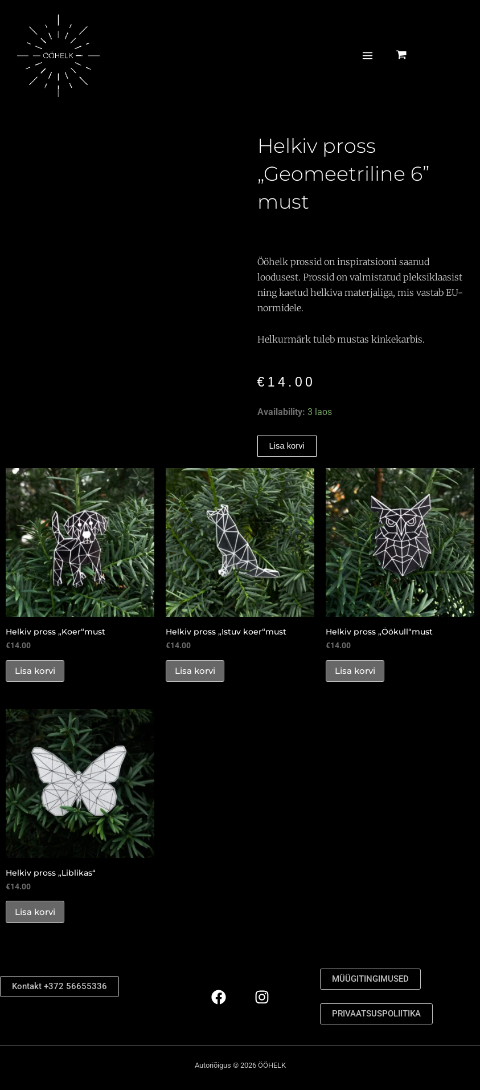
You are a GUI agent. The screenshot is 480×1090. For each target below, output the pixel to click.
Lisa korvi (288, 446)
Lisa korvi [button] (38, 673)
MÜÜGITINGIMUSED (373, 978)
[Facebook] (218, 997)
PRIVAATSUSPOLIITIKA (380, 1013)
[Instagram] (262, 997)
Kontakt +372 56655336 (60, 986)
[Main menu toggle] (367, 70)
